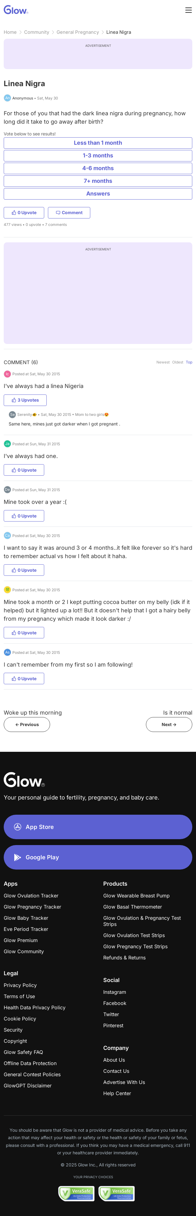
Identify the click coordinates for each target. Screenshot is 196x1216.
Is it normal (177, 712)
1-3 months (98, 155)
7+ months (98, 181)
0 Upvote (23, 212)
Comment (69, 212)
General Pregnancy (78, 32)
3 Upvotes (25, 400)
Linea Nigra (118, 32)
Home (10, 32)
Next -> (169, 724)
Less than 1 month (98, 142)
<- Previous (27, 724)
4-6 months (98, 168)
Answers (98, 193)
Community (36, 32)
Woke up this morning (33, 712)
